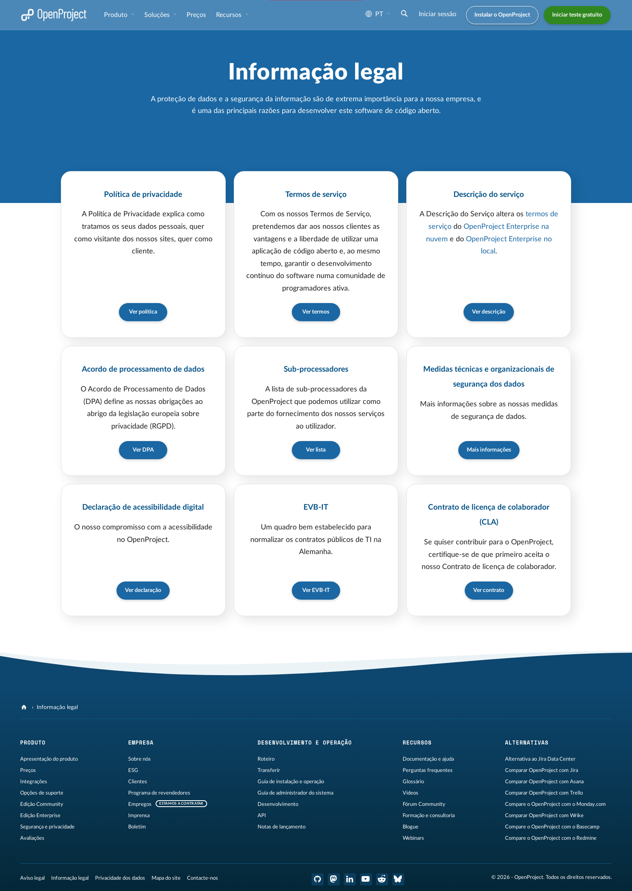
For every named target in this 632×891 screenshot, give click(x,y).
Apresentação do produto (49, 758)
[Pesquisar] (404, 14)
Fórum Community (424, 803)
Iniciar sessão (437, 14)
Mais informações (489, 449)
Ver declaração (143, 589)
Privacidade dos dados (120, 877)
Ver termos (315, 311)
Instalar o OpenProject (502, 15)
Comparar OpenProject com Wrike (544, 814)
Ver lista (316, 449)
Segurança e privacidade (47, 826)
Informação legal (70, 877)
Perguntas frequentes (428, 769)
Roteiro (266, 758)
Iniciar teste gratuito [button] (577, 15)
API (262, 814)
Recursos (229, 15)
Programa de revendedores (159, 792)
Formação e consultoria (429, 814)
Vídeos (410, 792)
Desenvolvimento (278, 803)
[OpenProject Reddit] (382, 878)
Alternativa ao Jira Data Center (540, 758)
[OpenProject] (24, 706)
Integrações (33, 780)
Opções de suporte (41, 792)
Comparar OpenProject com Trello (544, 792)
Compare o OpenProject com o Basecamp (552, 826)
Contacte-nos (202, 877)
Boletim (137, 826)
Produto (116, 15)
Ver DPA (143, 449)
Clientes (137, 780)
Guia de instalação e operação (291, 780)
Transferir (269, 769)
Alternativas (527, 742)
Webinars (413, 837)
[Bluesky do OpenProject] (398, 878)
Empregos (140, 803)
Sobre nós (139, 758)
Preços (196, 15)
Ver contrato (488, 589)
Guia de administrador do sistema (295, 792)
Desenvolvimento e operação (305, 742)
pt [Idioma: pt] (374, 14)
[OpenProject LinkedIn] (350, 878)
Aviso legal (32, 877)
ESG (133, 769)
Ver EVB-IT (316, 589)
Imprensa (139, 814)
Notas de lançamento (282, 826)
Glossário (413, 780)
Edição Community (41, 803)
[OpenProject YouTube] (366, 878)
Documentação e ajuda (428, 758)
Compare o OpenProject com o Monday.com (555, 803)
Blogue (410, 826)
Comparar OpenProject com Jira (541, 769)
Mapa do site (166, 877)
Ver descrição (488, 311)
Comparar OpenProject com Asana (544, 780)
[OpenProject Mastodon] (334, 878)
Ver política (143, 311)
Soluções (157, 15)
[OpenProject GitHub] (318, 878)
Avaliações (32, 837)
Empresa (141, 742)
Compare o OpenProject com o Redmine (551, 837)
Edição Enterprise (40, 814)
